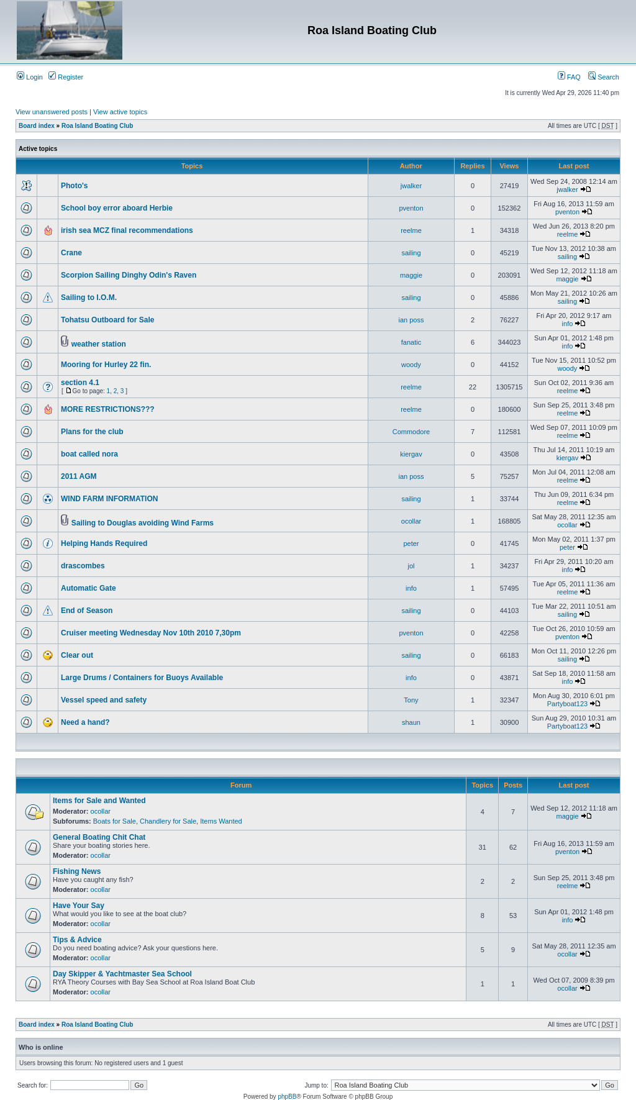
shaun (411, 722)
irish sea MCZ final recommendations (127, 230)
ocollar (411, 521)
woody (411, 364)
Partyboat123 (567, 703)
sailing (410, 253)
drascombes (83, 565)
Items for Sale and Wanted (99, 800)
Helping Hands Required (104, 543)
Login (30, 77)
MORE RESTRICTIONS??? (108, 409)
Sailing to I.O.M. (89, 297)
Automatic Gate (88, 588)
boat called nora (89, 454)
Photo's (74, 185)
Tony (411, 700)
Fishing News (77, 871)
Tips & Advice (77, 939)
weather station (98, 344)
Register (65, 77)
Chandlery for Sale (168, 821)
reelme (411, 230)
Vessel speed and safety (104, 700)
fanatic (411, 342)
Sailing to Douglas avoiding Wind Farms (142, 523)
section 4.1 (80, 382)
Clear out (77, 655)
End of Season (86, 610)
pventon (411, 208)
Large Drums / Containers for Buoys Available (142, 677)
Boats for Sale (114, 821)
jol (410, 566)
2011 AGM (79, 476)
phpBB (287, 1096)
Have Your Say (78, 905)
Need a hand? (85, 722)
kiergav (411, 454)
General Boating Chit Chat (99, 837)
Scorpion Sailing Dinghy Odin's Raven (128, 275)
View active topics (120, 112)
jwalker (411, 185)
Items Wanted (221, 821)
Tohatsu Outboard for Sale (107, 320)
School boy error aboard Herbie (117, 208)
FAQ (569, 77)
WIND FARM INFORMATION (109, 498)
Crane (71, 252)
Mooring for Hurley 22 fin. (106, 364)
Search (603, 77)
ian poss (411, 320)
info (567, 323)
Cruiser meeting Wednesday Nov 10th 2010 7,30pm (151, 633)
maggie (411, 275)
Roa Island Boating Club (97, 125)
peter (411, 543)
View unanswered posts (52, 112)
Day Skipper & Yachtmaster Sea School (122, 974)
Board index (37, 125)
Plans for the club (92, 431)
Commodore (411, 431)
